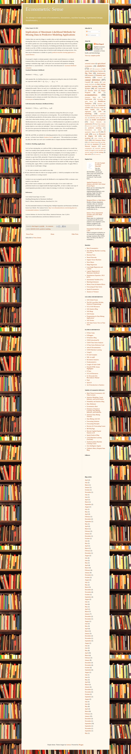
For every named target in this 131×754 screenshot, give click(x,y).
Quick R (89, 382)
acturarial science (90, 63)
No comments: (50, 226)
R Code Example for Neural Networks (100, 164)
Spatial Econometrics (93, 289)
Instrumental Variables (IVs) (95, 279)
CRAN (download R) (93, 340)
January (87, 487)
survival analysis (89, 152)
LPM (99, 111)
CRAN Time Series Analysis (95, 342)
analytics (101, 66)
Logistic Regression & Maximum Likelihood (93, 272)
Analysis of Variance (93, 292)
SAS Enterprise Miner (98, 140)
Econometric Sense (44, 9)
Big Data (88, 73)
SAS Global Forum (93, 142)
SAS (86, 140)
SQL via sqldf (91, 357)
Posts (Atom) (37, 237)
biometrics (91, 75)
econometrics (91, 95)
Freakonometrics (91, 362)
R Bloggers (90, 335)
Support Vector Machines (94, 260)
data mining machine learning (95, 85)
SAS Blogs (90, 311)
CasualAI (99, 77)
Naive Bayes (90, 262)
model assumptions (98, 120)
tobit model (96, 154)
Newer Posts (29, 234)
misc (86, 117)
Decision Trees (92, 90)
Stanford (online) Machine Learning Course (94, 442)
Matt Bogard (100, 44)
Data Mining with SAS (93, 419)
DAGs (92, 84)
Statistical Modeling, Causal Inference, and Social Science (95, 398)
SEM (88, 144)
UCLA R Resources (92, 373)
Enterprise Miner (90, 97)
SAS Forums (90, 314)
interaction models (98, 107)
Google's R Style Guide (93, 364)
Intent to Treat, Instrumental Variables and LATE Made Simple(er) (95, 214)
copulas (96, 82)
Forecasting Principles (93, 424)
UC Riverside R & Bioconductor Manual (93, 376)
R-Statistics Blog (92, 337)
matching (88, 114)
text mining (99, 152)
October (87, 490)
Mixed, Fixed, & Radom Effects (96, 284)
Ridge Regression (92, 264)
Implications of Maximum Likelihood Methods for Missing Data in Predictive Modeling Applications (50, 33)
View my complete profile (92, 55)
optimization (88, 124)
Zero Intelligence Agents (94, 446)
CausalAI (87, 82)
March (87, 485)
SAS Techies (90, 320)
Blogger (81, 745)
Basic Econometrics (92, 248)
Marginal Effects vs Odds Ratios (96, 200)
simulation (96, 144)
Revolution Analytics (93, 359)
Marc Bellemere (91, 404)
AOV (91, 69)
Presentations (88, 130)
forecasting (100, 99)
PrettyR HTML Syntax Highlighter (93, 367)
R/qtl (88, 380)
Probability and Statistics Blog (95, 401)
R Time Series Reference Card (95, 345)
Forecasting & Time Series (94, 287)
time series (88, 154)
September (88, 504)
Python (100, 130)
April (86, 480)
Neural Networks (95, 122)
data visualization (100, 88)
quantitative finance (90, 132)
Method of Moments (98, 115)
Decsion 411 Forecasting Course (96, 426)
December (88, 519)
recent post (30, 99)
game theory (89, 101)
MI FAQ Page (91, 428)
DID (99, 92)
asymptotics (97, 69)
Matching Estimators (93, 282)
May (86, 512)
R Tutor (89, 371)
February (87, 516)
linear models (90, 109)
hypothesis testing (90, 105)
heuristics (100, 103)
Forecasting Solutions (93, 421)
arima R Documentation (94, 347)
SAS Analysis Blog (92, 309)
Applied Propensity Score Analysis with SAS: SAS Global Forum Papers (96, 184)
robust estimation (98, 138)
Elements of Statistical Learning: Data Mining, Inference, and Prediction (94, 410)
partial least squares (91, 126)
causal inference (92, 80)
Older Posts (75, 234)
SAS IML (102, 142)
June (86, 497)
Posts (88, 31)
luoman (69, 745)
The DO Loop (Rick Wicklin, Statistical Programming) (95, 303)
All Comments (91, 35)
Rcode (94, 134)
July (86, 482)
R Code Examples (92, 355)
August (87, 507)
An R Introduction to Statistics (95, 385)
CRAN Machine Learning (94, 350)
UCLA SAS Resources (93, 306)
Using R (89, 352)
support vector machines (97, 150)
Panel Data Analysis (100, 124)
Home (52, 234)
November (88, 492)
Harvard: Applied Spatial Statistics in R (94, 432)
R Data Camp (91, 333)
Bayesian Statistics (97, 71)
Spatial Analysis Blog (93, 435)
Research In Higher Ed (95, 135)
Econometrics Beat (92, 406)
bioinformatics (101, 73)
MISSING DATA (35, 229)
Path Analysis (101, 126)
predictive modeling (45, 229)
